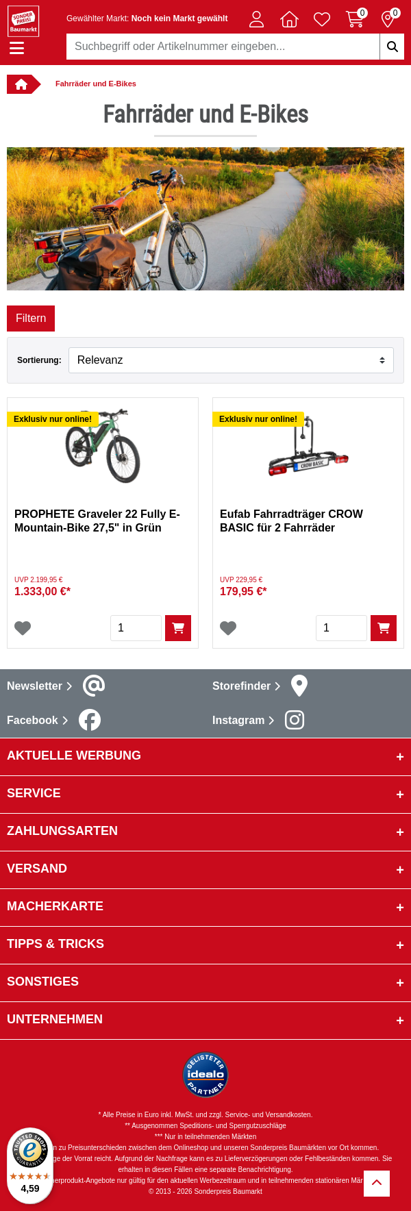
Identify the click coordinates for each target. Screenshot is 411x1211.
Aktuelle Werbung (74, 755)
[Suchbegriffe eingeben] (391, 47)
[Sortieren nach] (231, 360)
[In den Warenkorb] (178, 628)
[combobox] (235, 47)
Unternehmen (55, 1019)
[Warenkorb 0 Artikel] (354, 19)
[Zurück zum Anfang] (376, 1183)
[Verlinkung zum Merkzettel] (322, 19)
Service (34, 793)
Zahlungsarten (62, 831)
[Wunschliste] (22, 628)
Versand (37, 868)
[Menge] (136, 628)
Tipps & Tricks (55, 944)
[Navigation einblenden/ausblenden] (17, 48)
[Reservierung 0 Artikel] (387, 19)
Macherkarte (55, 906)
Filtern (31, 318)
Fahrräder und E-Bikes (95, 83)
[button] (256, 19)
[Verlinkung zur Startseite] (19, 84)
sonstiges (43, 981)
